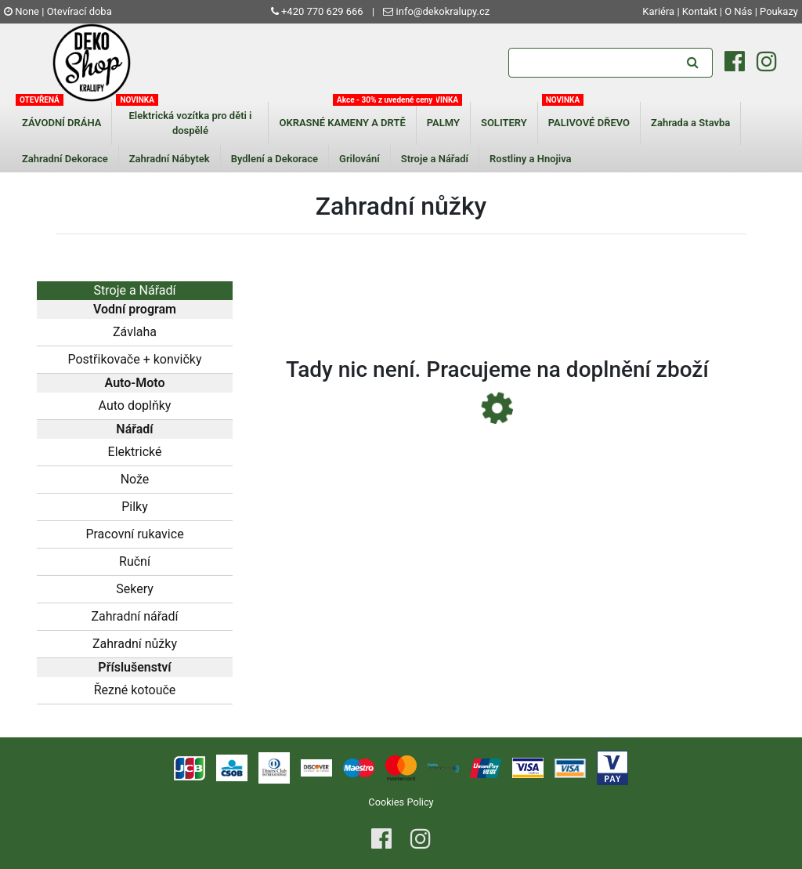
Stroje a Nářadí (434, 159)
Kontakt (699, 11)
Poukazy (779, 11)
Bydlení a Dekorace (274, 159)
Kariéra (659, 11)
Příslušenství (134, 667)
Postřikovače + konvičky (134, 359)
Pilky (134, 506)
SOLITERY (504, 123)
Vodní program (134, 309)
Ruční (134, 561)
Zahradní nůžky (134, 643)
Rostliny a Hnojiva (531, 159)
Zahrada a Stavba (690, 123)
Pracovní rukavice (134, 534)
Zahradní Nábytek (169, 159)
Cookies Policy (400, 802)
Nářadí (134, 429)
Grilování (359, 159)
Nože (135, 479)
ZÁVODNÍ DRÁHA (61, 123)
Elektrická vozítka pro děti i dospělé (189, 123)
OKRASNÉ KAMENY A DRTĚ (342, 123)
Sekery (135, 588)
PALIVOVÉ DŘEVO (589, 123)
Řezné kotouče (135, 690)
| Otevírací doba (77, 11)
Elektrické (135, 451)
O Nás (738, 11)
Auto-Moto (135, 382)
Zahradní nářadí (134, 616)
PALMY (443, 123)
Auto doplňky (135, 405)
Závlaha (135, 331)
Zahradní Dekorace (65, 159)
